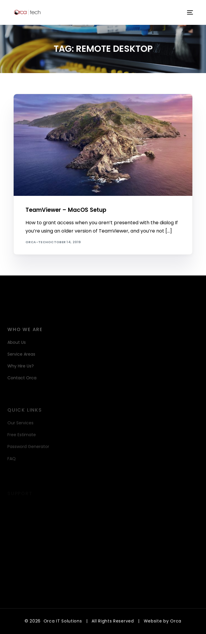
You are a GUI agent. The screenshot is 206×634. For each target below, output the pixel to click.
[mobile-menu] (189, 12)
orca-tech (36, 242)
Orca (175, 621)
